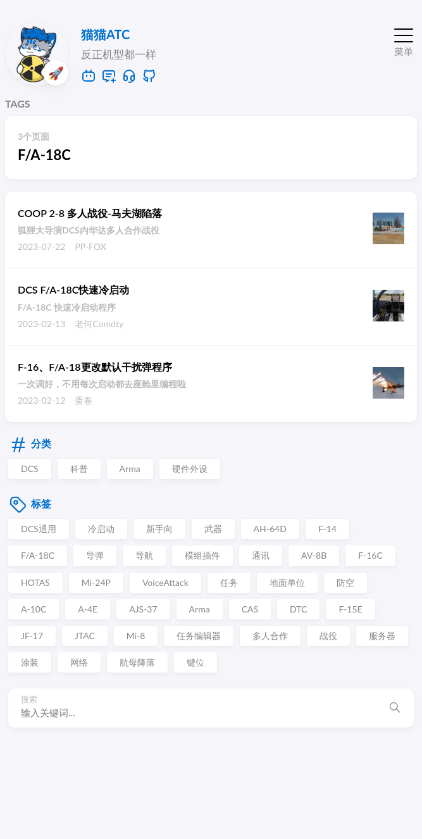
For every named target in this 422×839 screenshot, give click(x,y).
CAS (250, 609)
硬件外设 (190, 468)
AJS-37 (143, 609)
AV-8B (313, 555)
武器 (213, 528)
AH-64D (270, 528)
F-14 (327, 528)
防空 (345, 582)
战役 (328, 635)
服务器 (382, 635)
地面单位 (287, 582)
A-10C (33, 609)
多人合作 (270, 635)
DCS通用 (38, 528)
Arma (130, 468)
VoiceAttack (165, 582)
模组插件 (202, 555)
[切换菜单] (403, 40)
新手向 (159, 528)
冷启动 (101, 528)
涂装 (30, 662)
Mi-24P (96, 582)
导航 (144, 555)
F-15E (350, 609)
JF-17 (32, 635)
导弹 (95, 555)
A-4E (87, 609)
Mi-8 (136, 635)
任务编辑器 (199, 635)
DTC (298, 609)
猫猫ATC (105, 34)
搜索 (29, 699)
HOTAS (35, 582)
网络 (79, 662)
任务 (229, 582)
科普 (79, 468)
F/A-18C (37, 555)
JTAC (85, 635)
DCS (30, 468)
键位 (195, 662)
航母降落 (137, 662)
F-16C (370, 555)
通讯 (261, 555)
